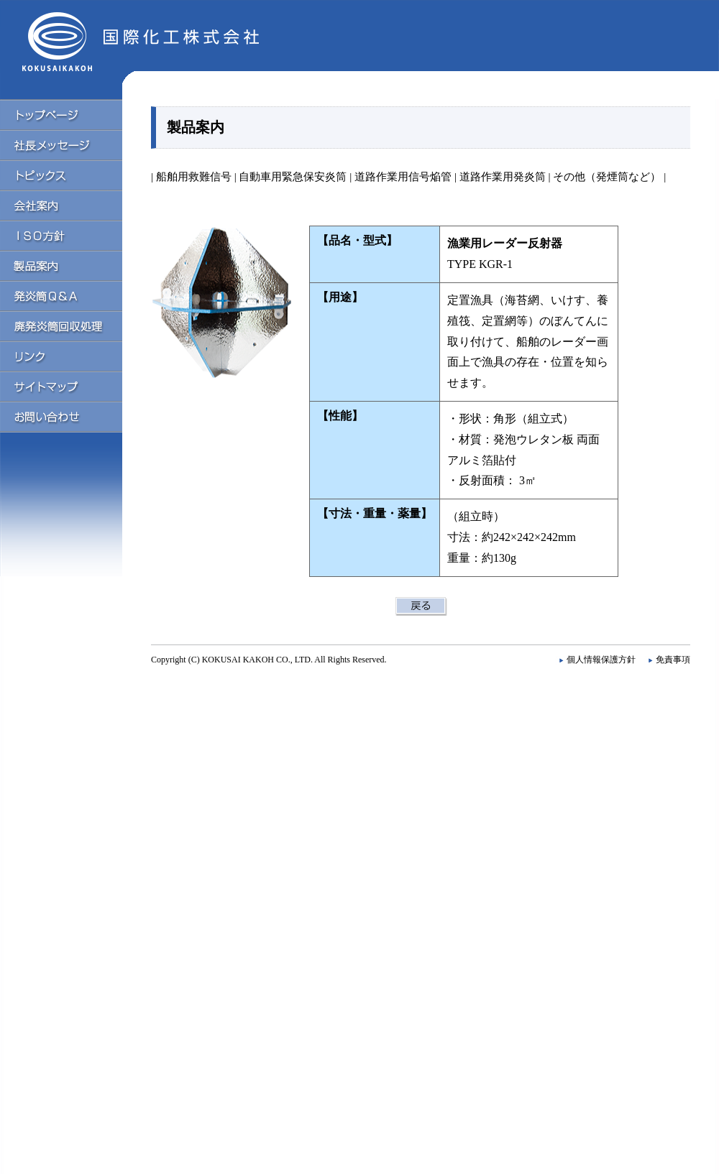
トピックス (72, 175)
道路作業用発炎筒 (501, 176)
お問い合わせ (72, 417)
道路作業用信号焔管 (402, 176)
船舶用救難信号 (194, 176)
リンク (72, 356)
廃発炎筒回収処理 (72, 325)
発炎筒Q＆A (72, 295)
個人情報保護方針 (601, 660)
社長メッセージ (72, 144)
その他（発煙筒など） (607, 176)
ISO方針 (72, 235)
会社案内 (72, 205)
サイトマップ (72, 386)
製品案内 (72, 265)
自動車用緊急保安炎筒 (293, 176)
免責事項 (673, 660)
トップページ (72, 114)
